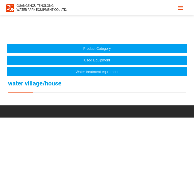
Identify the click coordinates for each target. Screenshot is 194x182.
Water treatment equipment (97, 72)
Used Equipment (97, 60)
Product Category (97, 49)
